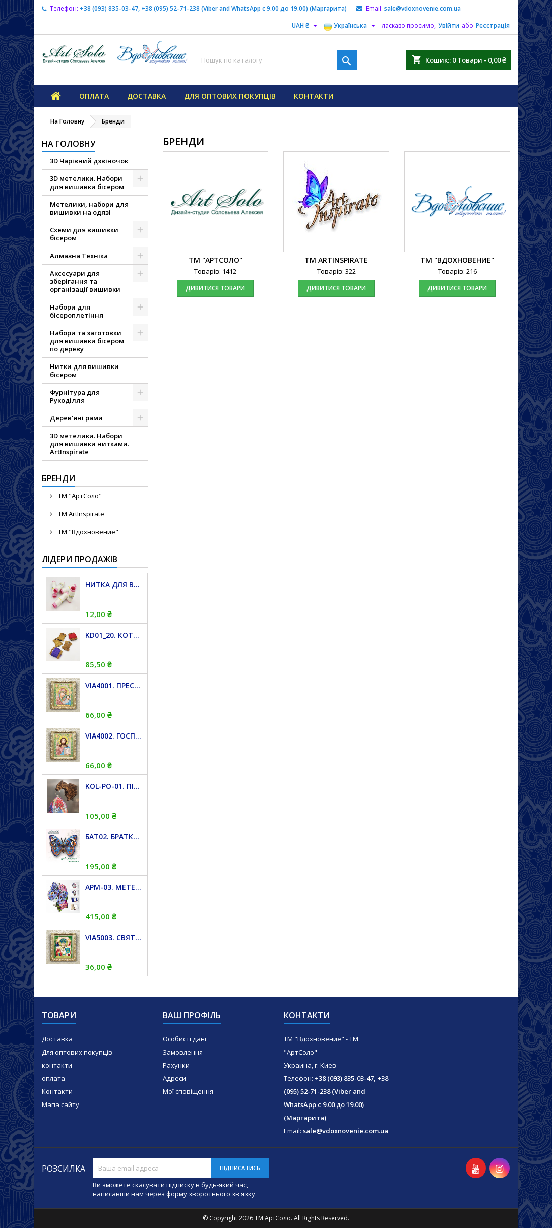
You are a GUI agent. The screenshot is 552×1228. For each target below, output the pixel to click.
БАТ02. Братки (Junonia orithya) (114, 836)
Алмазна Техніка (79, 255)
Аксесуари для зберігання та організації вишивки (85, 281)
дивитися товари (215, 288)
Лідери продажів (79, 559)
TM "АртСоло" (79, 495)
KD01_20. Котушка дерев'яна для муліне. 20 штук (114, 635)
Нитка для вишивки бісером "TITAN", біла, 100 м (114, 584)
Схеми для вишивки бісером (84, 233)
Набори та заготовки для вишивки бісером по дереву (87, 340)
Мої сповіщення (188, 1091)
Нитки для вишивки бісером (84, 370)
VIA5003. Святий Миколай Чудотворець (114, 937)
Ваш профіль (192, 1015)
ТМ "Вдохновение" (87, 531)
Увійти (448, 25)
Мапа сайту (60, 1104)
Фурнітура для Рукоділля (75, 396)
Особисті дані (184, 1038)
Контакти (57, 1091)
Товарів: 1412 (215, 271)
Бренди (58, 478)
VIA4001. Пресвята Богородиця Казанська (114, 685)
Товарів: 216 (457, 271)
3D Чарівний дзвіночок (89, 160)
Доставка (146, 96)
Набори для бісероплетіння (76, 311)
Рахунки (176, 1065)
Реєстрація (493, 25)
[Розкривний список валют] (306, 25)
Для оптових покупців (230, 96)
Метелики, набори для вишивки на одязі (89, 208)
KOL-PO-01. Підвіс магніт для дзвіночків (114, 786)
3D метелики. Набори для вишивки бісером (87, 182)
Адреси (174, 1078)
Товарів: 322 (336, 271)
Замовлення (183, 1052)
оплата (94, 96)
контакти (314, 96)
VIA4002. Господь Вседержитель (114, 735)
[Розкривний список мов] (351, 25)
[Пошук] (276, 60)
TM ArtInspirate (80, 513)
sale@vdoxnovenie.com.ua (422, 8)
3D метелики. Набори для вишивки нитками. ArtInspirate (89, 443)
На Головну (68, 143)
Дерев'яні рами (76, 417)
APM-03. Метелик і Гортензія (114, 887)
